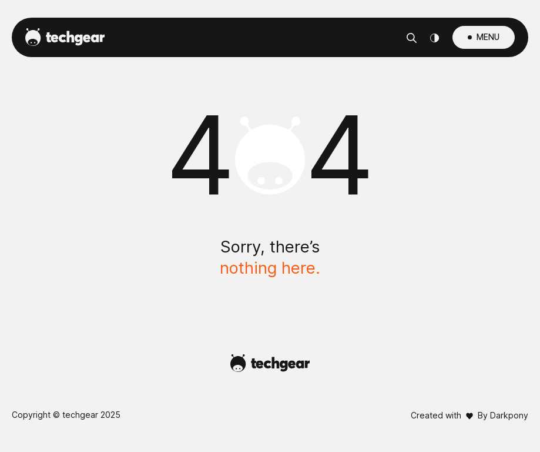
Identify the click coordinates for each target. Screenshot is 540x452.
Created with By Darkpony (469, 415)
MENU (488, 37)
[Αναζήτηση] (412, 37)
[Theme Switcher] (434, 37)
